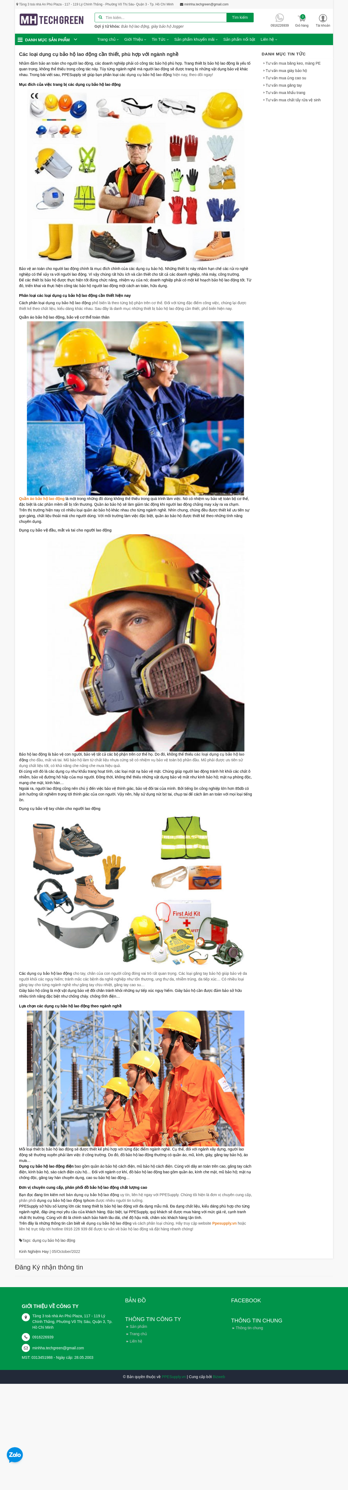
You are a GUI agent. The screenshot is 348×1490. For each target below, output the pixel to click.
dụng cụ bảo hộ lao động (53, 1240)
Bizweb (219, 1377)
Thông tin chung (249, 1328)
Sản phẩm (138, 1326)
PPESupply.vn (174, 1377)
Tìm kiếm (240, 17)
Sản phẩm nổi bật (239, 39)
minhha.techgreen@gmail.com (58, 1348)
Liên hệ (136, 1341)
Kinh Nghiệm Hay (34, 1251)
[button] (323, 21)
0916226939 (43, 1337)
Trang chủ (138, 1334)
